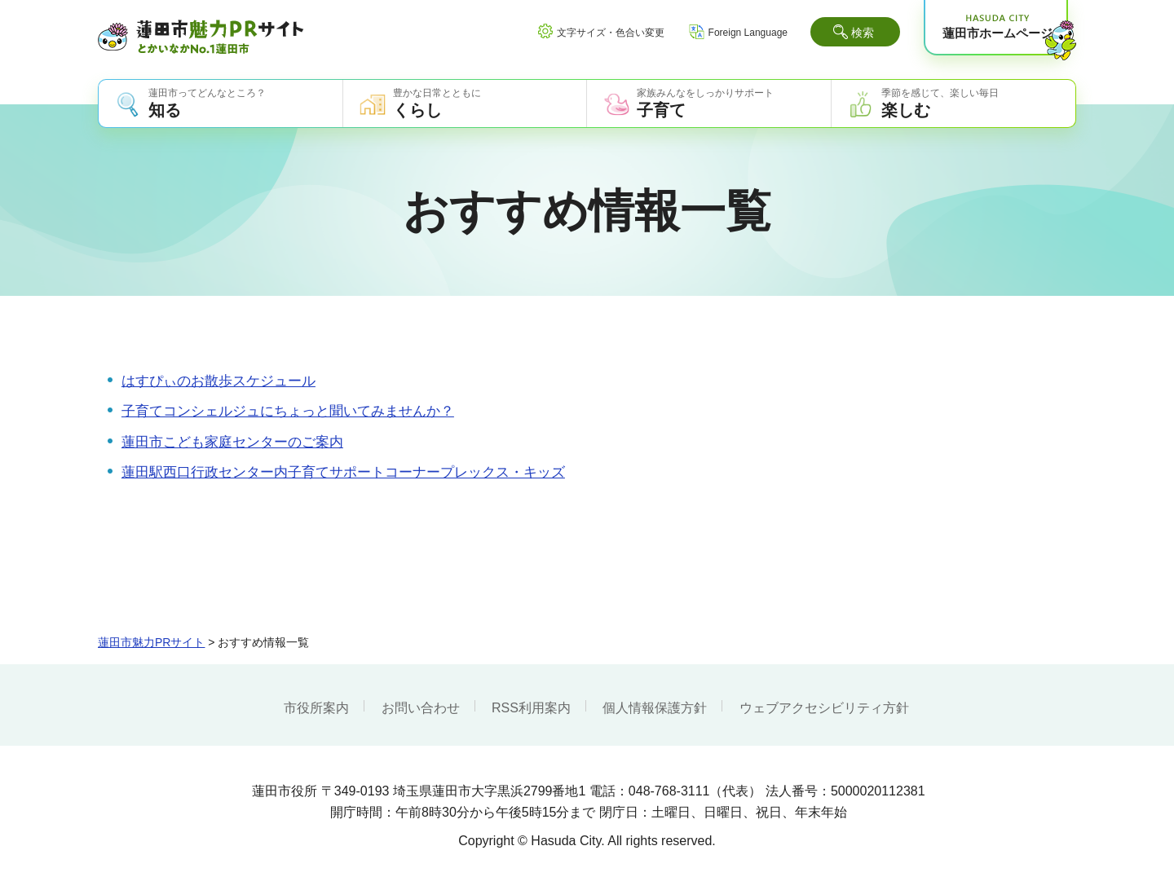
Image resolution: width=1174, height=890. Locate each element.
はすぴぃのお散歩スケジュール (218, 381)
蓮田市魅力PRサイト (151, 642)
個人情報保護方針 (654, 708)
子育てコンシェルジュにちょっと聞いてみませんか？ (287, 411)
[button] (855, 31)
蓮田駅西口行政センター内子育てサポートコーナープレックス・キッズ (343, 472)
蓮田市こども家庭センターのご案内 (232, 442)
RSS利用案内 (531, 708)
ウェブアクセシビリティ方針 (824, 708)
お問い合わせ (421, 708)
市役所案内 (316, 708)
